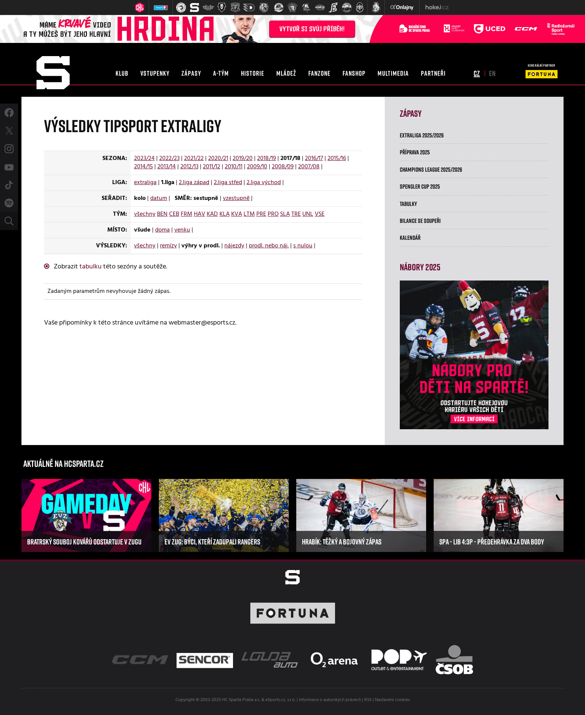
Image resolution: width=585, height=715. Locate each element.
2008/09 (283, 167)
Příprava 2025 (415, 152)
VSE (319, 214)
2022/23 (169, 158)
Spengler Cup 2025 (420, 186)
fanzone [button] (319, 73)
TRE (296, 214)
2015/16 (337, 158)
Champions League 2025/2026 (431, 169)
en (492, 73)
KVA (236, 214)
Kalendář (410, 237)
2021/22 (194, 158)
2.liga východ (264, 183)
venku (182, 230)
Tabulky (408, 203)
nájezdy (234, 246)
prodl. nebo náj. (269, 246)
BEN (162, 214)
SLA (285, 214)
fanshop (354, 73)
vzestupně (236, 198)
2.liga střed (228, 183)
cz (477, 73)
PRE (261, 214)
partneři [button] (433, 73)
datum (158, 198)
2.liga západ (194, 183)
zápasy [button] (191, 73)
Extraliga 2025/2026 (422, 135)
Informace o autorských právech (330, 700)
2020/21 (218, 158)
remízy (168, 246)
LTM (249, 214)
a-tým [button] (221, 73)
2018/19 (266, 158)
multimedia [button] (393, 73)
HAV (199, 214)
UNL (307, 214)
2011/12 (211, 167)
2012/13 (189, 167)
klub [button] (122, 73)
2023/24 (144, 158)
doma (162, 230)
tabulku (90, 266)
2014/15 (143, 167)
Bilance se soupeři (420, 220)
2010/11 (233, 167)
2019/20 (243, 158)
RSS (368, 700)
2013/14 (166, 167)
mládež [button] (286, 73)
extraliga (145, 183)
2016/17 (314, 158)
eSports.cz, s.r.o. (280, 700)
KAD (212, 214)
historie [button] (252, 73)
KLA (224, 214)
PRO (273, 214)
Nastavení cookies (392, 700)
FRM (186, 214)
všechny (144, 214)
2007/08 (309, 167)
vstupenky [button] (154, 73)
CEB (174, 214)
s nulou (302, 246)
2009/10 (257, 167)
